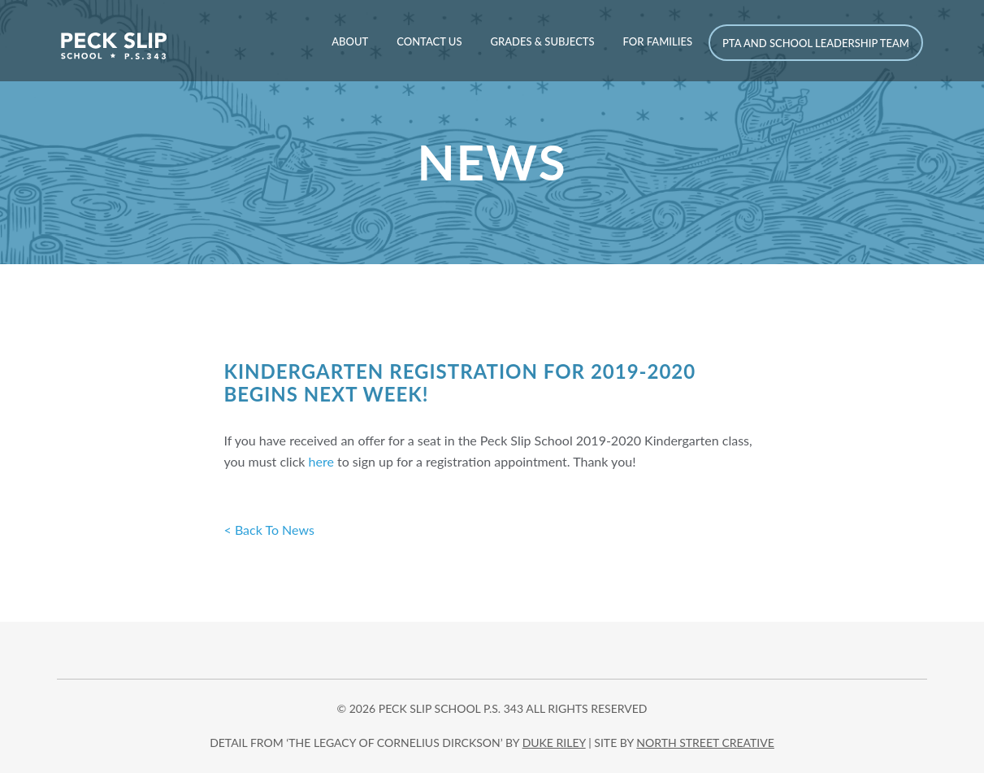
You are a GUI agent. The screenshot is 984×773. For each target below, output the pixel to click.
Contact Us (429, 41)
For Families (657, 41)
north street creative (705, 742)
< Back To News (269, 529)
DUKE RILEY (554, 742)
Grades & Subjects (542, 41)
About (350, 41)
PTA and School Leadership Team (815, 43)
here (323, 461)
